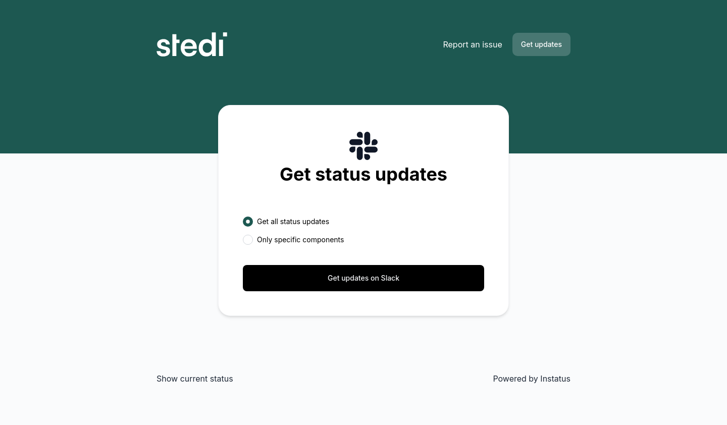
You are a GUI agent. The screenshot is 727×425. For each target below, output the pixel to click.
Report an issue (472, 44)
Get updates (541, 44)
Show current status (195, 379)
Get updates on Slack (363, 278)
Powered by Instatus (531, 379)
